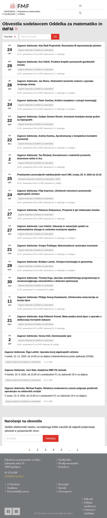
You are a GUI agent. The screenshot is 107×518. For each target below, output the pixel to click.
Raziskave (63, 467)
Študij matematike (68, 463)
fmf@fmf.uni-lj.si (14, 476)
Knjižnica (12, 488)
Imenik (62, 488)
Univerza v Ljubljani (89, 511)
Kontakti (63, 484)
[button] (80, 6)
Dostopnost (65, 491)
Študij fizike (64, 459)
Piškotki (88, 499)
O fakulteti (13, 484)
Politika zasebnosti (89, 504)
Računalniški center (18, 491)
